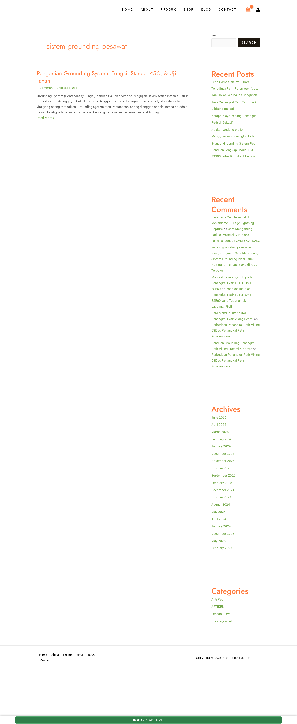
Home (132, 9)
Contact (228, 9)
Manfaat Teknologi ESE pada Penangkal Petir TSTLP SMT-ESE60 (231, 282)
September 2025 (223, 473)
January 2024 (221, 524)
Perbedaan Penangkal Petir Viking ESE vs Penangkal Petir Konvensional (235, 329)
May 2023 (218, 539)
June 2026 (218, 416)
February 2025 (221, 481)
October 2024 (221, 495)
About (151, 9)
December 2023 (222, 531)
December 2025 (222, 452)
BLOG (208, 9)
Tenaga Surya (220, 611)
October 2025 (221, 466)
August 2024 (220, 502)
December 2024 (222, 488)
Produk (171, 9)
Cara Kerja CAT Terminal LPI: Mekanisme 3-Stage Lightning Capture (232, 222)
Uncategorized (66, 88)
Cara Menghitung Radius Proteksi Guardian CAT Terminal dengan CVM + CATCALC (235, 234)
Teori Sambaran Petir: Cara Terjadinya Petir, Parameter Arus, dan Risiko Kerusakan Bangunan (234, 88)
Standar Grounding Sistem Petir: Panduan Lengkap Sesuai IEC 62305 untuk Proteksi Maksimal (234, 149)
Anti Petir (218, 597)
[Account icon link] (258, 9)
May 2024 (218, 510)
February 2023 (221, 546)
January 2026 (221, 444)
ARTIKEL (217, 604)
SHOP (191, 9)
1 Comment (45, 88)
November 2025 (223, 459)
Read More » (46, 118)
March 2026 (220, 430)
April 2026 (218, 423)
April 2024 (218, 517)
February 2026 (221, 437)
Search (216, 35)
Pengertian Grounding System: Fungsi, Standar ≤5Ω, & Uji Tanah (106, 77)
